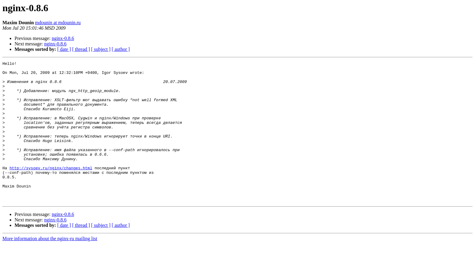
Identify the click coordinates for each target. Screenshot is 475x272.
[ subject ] (101, 49)
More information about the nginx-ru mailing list (49, 266)
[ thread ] (81, 49)
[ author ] (121, 49)
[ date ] (64, 49)
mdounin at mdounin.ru (58, 22)
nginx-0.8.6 (63, 38)
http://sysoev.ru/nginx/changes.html (50, 189)
